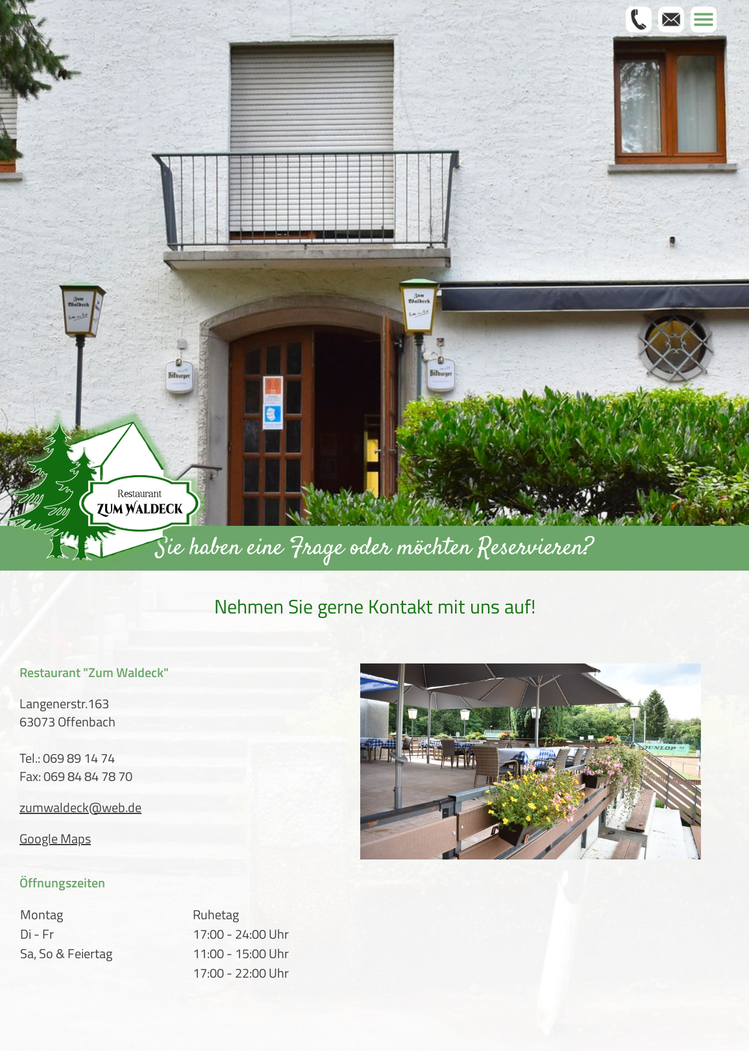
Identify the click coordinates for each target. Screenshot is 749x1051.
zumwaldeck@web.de (80, 807)
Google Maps (55, 838)
